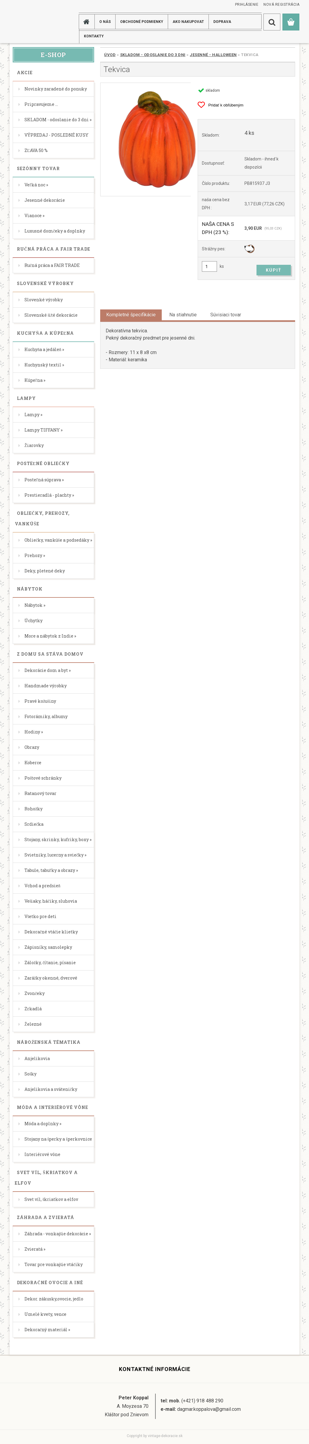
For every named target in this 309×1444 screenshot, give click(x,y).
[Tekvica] (145, 139)
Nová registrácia (281, 4)
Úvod (110, 54)
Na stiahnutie (183, 315)
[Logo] (34, 22)
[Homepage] (87, 21)
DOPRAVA (222, 22)
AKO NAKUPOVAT (188, 22)
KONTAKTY (94, 36)
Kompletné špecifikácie (131, 315)
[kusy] (209, 266)
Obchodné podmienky (141, 22)
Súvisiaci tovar (225, 315)
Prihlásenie (247, 4)
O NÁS (105, 22)
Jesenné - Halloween (213, 54)
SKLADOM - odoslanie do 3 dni (153, 54)
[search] (272, 22)
